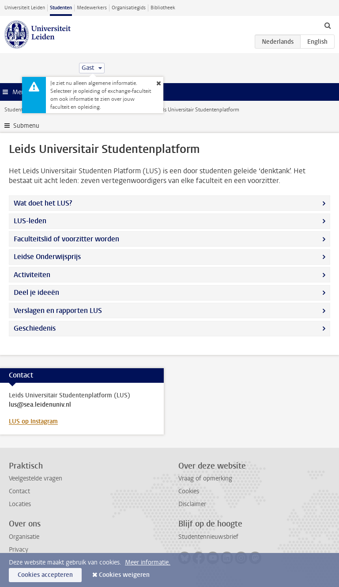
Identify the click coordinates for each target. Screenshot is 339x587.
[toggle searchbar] (327, 25)
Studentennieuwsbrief (208, 537)
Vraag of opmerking (205, 478)
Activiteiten (32, 274)
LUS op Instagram (33, 421)
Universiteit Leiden (24, 7)
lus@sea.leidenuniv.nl (40, 405)
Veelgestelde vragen (35, 478)
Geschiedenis (35, 328)
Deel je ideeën (36, 292)
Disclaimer (192, 504)
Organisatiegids (129, 7)
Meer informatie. (147, 562)
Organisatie (24, 537)
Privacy (18, 549)
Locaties (20, 504)
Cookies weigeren (124, 575)
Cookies (188, 491)
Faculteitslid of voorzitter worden (66, 239)
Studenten (61, 7)
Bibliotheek (163, 7)
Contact (19, 491)
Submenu (26, 126)
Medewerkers (92, 7)
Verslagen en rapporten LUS (58, 310)
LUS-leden (30, 220)
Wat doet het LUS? (43, 203)
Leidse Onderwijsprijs (47, 256)
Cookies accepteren (45, 575)
